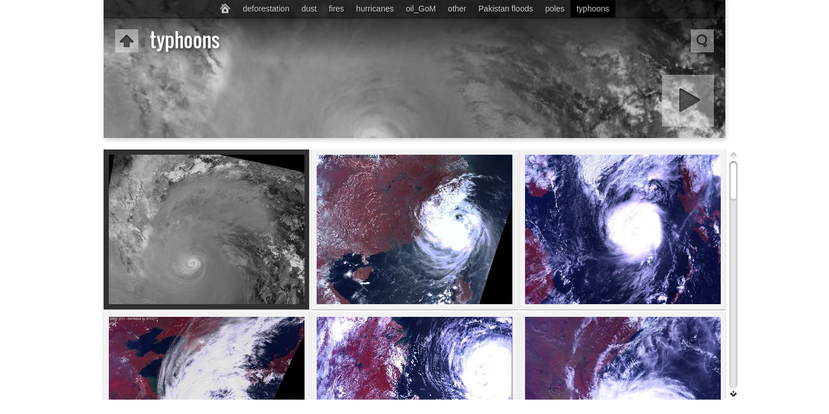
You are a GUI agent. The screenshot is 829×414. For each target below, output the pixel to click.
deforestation (266, 8)
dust (309, 8)
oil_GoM (421, 8)
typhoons (592, 8)
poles (554, 8)
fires (336, 8)
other (457, 8)
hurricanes (375, 8)
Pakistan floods (505, 8)
